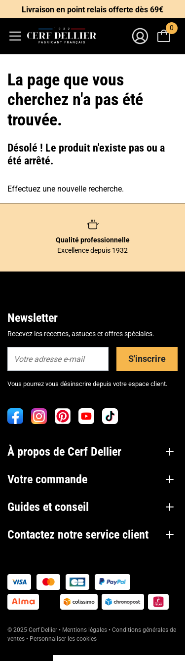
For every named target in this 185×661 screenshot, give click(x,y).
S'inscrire (147, 358)
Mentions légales (84, 629)
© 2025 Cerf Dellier (33, 629)
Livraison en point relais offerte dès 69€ (92, 9)
